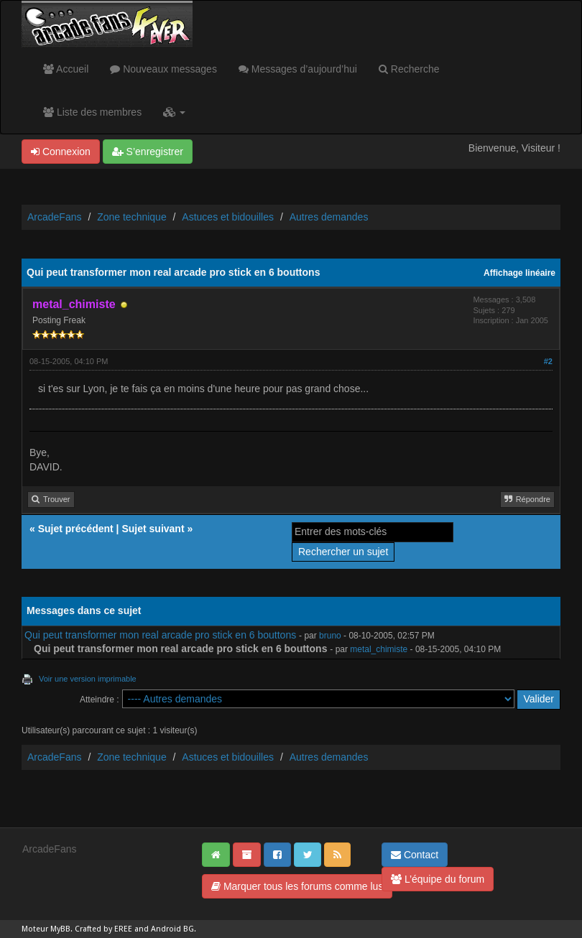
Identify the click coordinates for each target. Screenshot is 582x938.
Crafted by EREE (103, 929)
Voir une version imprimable (88, 678)
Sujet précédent (76, 528)
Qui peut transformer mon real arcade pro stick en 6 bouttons (160, 635)
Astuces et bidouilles (228, 217)
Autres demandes (329, 217)
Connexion (61, 151)
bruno (330, 636)
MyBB (60, 929)
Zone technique (132, 217)
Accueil (65, 69)
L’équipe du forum (437, 879)
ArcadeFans (54, 217)
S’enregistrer (147, 151)
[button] (174, 112)
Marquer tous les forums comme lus (297, 886)
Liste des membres (92, 112)
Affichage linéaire (519, 273)
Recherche (409, 69)
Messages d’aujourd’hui (298, 69)
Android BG (172, 929)
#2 (548, 361)
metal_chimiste (378, 649)
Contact (414, 854)
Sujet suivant (152, 528)
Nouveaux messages (163, 69)
